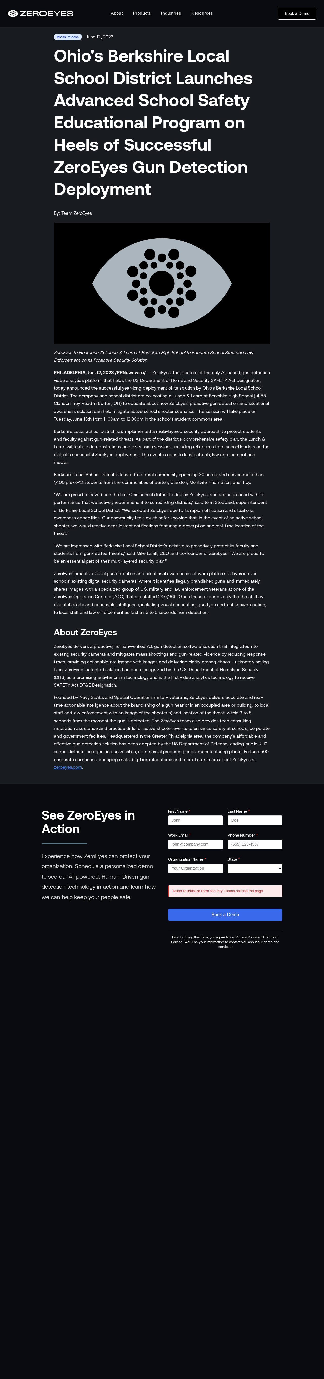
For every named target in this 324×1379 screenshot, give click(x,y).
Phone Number (243, 835)
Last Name (239, 811)
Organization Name (187, 859)
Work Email (179, 835)
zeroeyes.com (68, 767)
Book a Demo (297, 13)
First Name (179, 811)
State (234, 859)
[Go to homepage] (40, 13)
